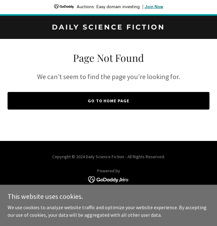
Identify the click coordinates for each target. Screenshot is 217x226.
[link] (108, 27)
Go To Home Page (109, 101)
